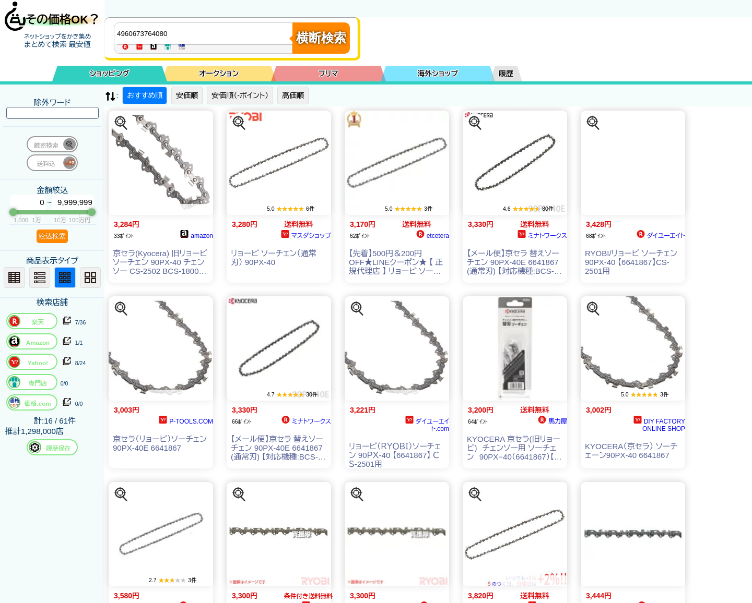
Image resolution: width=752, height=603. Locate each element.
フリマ (328, 73)
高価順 (293, 95)
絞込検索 (52, 236)
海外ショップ (437, 73)
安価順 (187, 95)
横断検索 (321, 38)
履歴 (506, 73)
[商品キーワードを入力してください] (205, 33)
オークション (219, 73)
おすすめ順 (144, 95)
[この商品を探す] (121, 123)
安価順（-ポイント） (240, 95)
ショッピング (110, 73)
